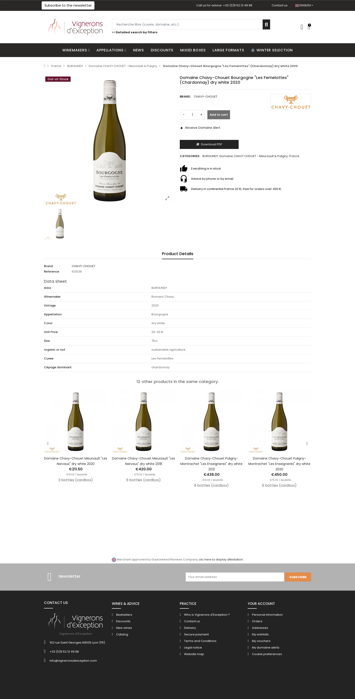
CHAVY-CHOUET (205, 96)
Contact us (280, 5)
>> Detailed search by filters (135, 32)
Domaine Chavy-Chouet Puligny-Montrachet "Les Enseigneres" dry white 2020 (279, 464)
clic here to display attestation (221, 559)
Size (47, 341)
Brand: (185, 96)
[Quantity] (192, 114)
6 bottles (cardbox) (143, 480)
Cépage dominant (58, 367)
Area (47, 288)
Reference (51, 271)
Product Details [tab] (177, 253)
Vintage (50, 305)
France (294, 156)
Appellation (53, 314)
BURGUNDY (210, 156)
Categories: (190, 156)
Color (48, 323)
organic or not (54, 349)
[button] (68, 5)
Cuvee (48, 358)
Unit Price (51, 332)
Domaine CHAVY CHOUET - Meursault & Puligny (253, 156)
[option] (109, 140)
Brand (48, 266)
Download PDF (209, 144)
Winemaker (52, 296)
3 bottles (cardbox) (75, 480)
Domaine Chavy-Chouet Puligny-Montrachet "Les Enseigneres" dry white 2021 (211, 464)
